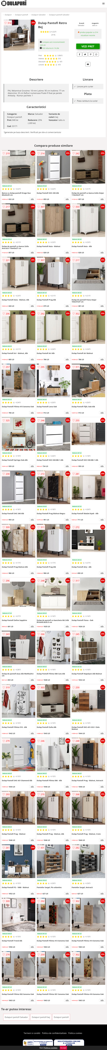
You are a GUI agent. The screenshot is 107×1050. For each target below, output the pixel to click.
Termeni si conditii (32, 1033)
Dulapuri (8, 15)
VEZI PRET (87, 46)
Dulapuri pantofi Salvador (59, 15)
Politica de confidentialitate (54, 1033)
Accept (63, 1047)
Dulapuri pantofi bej (41, 1017)
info (32, 199)
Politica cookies (75, 1033)
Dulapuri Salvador (39, 15)
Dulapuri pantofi (21, 15)
